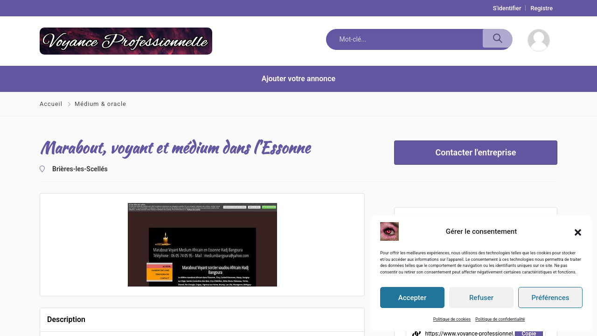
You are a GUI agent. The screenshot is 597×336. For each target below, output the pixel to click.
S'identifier (507, 8)
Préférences (550, 298)
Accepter (412, 298)
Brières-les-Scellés (80, 169)
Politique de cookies (452, 319)
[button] (578, 231)
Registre (541, 8)
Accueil (52, 103)
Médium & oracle (100, 103)
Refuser (481, 298)
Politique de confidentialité (500, 319)
